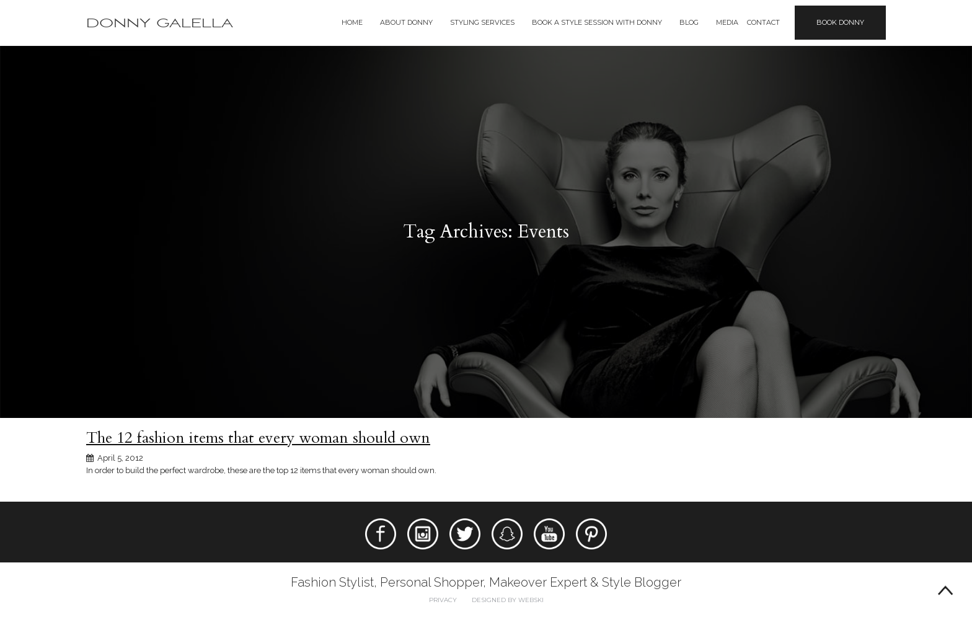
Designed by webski (508, 600)
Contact (763, 22)
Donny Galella (159, 23)
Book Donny (840, 22)
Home (352, 22)
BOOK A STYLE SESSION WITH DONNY (597, 22)
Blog (689, 22)
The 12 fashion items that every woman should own (258, 437)
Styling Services (482, 22)
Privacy (443, 600)
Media (727, 22)
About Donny (406, 22)
